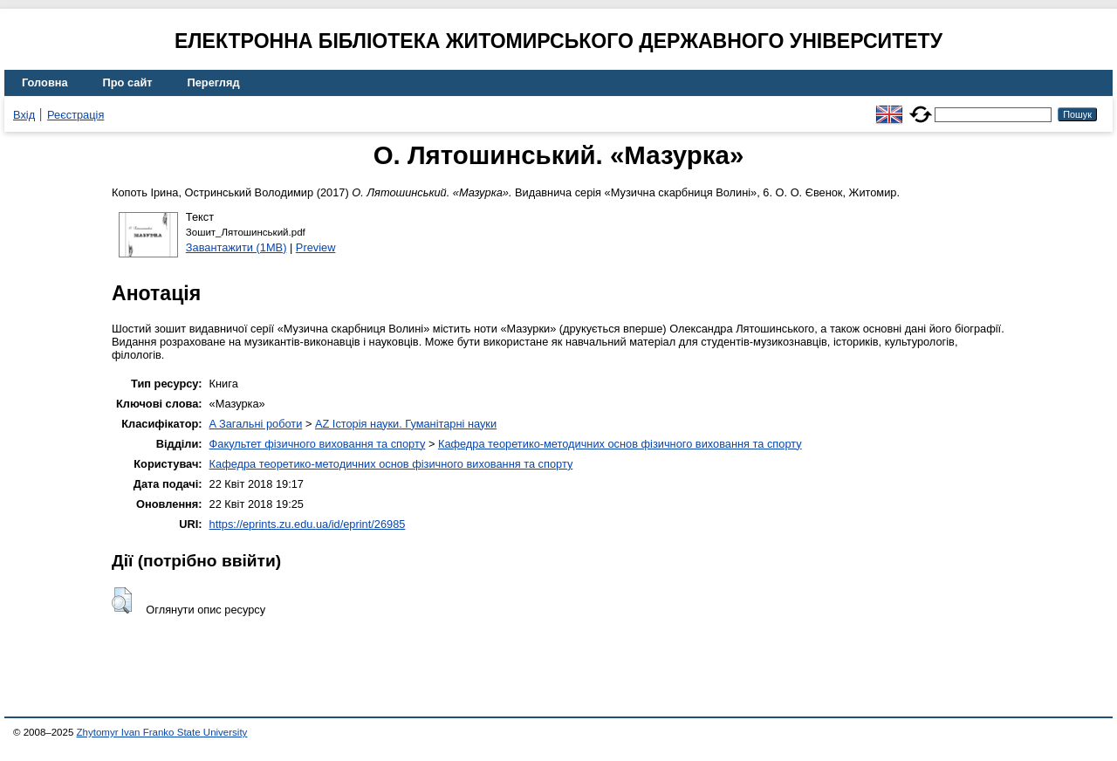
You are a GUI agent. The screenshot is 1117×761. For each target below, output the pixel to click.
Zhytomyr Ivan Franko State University (162, 732)
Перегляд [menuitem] (214, 82)
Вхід (24, 114)
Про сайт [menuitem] (128, 82)
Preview (316, 247)
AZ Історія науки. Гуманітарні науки (406, 423)
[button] (122, 600)
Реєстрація (75, 114)
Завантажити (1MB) (236, 247)
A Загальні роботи (256, 423)
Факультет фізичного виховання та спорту (317, 443)
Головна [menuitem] (45, 82)
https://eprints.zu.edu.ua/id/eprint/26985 (307, 524)
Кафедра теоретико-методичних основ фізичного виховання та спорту (620, 443)
